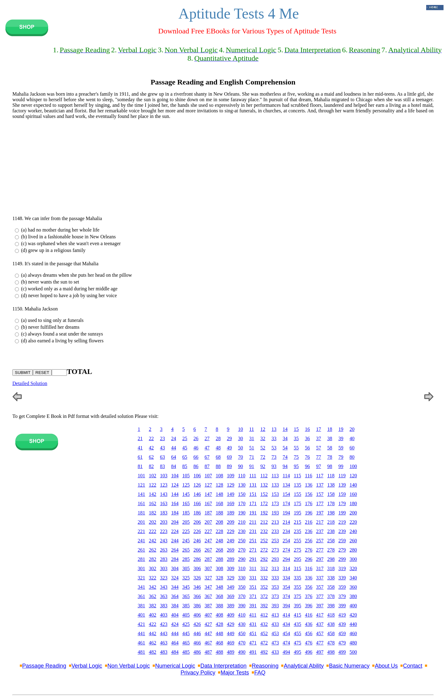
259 (342, 540)
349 (230, 587)
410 (242, 615)
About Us (386, 666)
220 (353, 522)
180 (353, 503)
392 (264, 605)
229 (230, 531)
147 (208, 494)
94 (285, 466)
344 (175, 587)
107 (208, 475)
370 (242, 596)
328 (219, 577)
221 (141, 531)
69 (229, 457)
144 (175, 494)
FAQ (259, 673)
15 (296, 429)
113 (275, 475)
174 (286, 503)
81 (140, 466)
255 (297, 540)
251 (253, 540)
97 (318, 466)
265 (186, 550)
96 (307, 466)
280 (353, 550)
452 (264, 633)
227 (208, 531)
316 (309, 568)
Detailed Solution (29, 383)
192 (264, 512)
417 (320, 615)
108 (219, 475)
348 (219, 587)
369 (230, 596)
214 (286, 522)
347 (208, 587)
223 (164, 531)
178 (331, 503)
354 (286, 587)
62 (151, 457)
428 (219, 624)
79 (341, 457)
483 (164, 652)
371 (253, 596)
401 (141, 615)
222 (152, 531)
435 (297, 624)
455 (297, 633)
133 (275, 485)
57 (318, 447)
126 (197, 485)
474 (286, 642)
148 (219, 494)
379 (342, 596)
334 (286, 577)
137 (320, 485)
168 (219, 503)
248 (219, 540)
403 (164, 615)
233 (275, 531)
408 (219, 615)
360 (353, 587)
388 (219, 605)
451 (253, 633)
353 (275, 587)
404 (175, 615)
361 (141, 596)
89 (229, 466)
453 (275, 633)
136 (309, 485)
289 (230, 559)
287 (208, 559)
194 (286, 512)
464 (175, 642)
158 (331, 494)
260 (353, 540)
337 (320, 577)
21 (140, 438)
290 (242, 559)
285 (186, 559)
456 (309, 633)
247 (208, 540)
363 (164, 596)
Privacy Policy (198, 673)
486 (197, 652)
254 (286, 540)
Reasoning (265, 666)
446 (197, 633)
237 (320, 531)
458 (331, 633)
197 (320, 512)
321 (141, 577)
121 (141, 485)
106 (197, 475)
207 (208, 522)
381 (141, 605)
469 (230, 642)
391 (253, 605)
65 (184, 457)
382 (152, 605)
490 (242, 652)
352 (264, 587)
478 (331, 642)
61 (140, 457)
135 (297, 485)
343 (164, 587)
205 (186, 522)
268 (219, 550)
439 (342, 624)
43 (162, 447)
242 (152, 540)
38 (329, 438)
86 (196, 466)
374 (286, 596)
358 (331, 587)
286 (197, 559)
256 (309, 540)
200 (353, 512)
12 (262, 429)
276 (309, 550)
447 (208, 633)
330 (242, 577)
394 (286, 605)
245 (186, 540)
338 (331, 577)
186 (197, 512)
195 (297, 512)
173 (275, 503)
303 (164, 568)
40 (352, 438)
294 (286, 559)
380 (353, 596)
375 (297, 596)
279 (342, 550)
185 (186, 512)
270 (242, 550)
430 (242, 624)
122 (152, 485)
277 (320, 550)
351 (253, 587)
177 (320, 503)
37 (318, 438)
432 (264, 624)
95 (296, 466)
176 (309, 503)
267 (208, 550)
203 (164, 522)
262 (152, 550)
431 (253, 624)
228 (219, 531)
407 (208, 615)
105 (186, 475)
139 (342, 485)
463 (164, 642)
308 (219, 568)
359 (342, 587)
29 (229, 438)
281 (141, 559)
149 (230, 494)
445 (186, 633)
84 (173, 466)
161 (141, 503)
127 (208, 485)
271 (253, 550)
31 (251, 438)
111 (252, 475)
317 (320, 568)
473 (275, 642)
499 (342, 652)
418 (331, 615)
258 (331, 540)
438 (331, 624)
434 (286, 624)
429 (230, 624)
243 (164, 540)
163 (164, 503)
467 (208, 642)
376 (309, 596)
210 (242, 522)
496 (309, 652)
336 (309, 577)
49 (229, 447)
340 (353, 577)
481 (141, 652)
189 (230, 512)
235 (297, 531)
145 (186, 494)
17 (318, 429)
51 (251, 447)
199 (342, 512)
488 (219, 652)
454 (286, 633)
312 (264, 568)
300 (353, 559)
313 (275, 568)
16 (307, 429)
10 (240, 429)
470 (242, 642)
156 (309, 494)
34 (285, 438)
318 (331, 568)
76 (307, 457)
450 (242, 633)
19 (341, 429)
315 (297, 568)
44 (173, 447)
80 (352, 457)
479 (342, 642)
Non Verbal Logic (128, 666)
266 (197, 550)
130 (242, 485)
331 (253, 577)
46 (196, 447)
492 (264, 652)
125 (186, 485)
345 (186, 587)
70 (240, 457)
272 (264, 550)
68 (218, 457)
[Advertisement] (223, 167)
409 (230, 615)
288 (219, 559)
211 (252, 522)
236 (309, 531)
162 (152, 503)
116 (308, 475)
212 (264, 522)
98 (329, 466)
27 (207, 438)
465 (186, 642)
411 (252, 615)
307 (208, 568)
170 (242, 503)
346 (197, 587)
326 (197, 577)
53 (274, 447)
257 (320, 540)
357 (320, 587)
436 (309, 624)
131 (253, 485)
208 (219, 522)
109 (230, 475)
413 (275, 615)
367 (208, 596)
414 (286, 615)
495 (297, 652)
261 (141, 550)
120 (353, 475)
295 (297, 559)
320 (353, 568)
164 (175, 503)
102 (152, 475)
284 (175, 559)
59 (341, 447)
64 (173, 457)
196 (309, 512)
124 (175, 485)
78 (329, 457)
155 (297, 494)
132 (264, 485)
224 (175, 531)
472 (264, 642)
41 (140, 447)
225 (186, 531)
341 (141, 587)
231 (253, 531)
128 (219, 485)
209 (230, 522)
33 (274, 438)
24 (173, 438)
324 (175, 577)
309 (230, 568)
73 (274, 457)
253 (275, 540)
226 (197, 531)
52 (262, 447)
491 (253, 652)
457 (320, 633)
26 (196, 438)
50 (240, 447)
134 (286, 485)
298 (331, 559)
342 (152, 587)
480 (353, 642)
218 (331, 522)
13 (274, 429)
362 (152, 596)
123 (164, 485)
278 (331, 550)
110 (241, 475)
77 (318, 457)
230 (242, 531)
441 (141, 633)
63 (162, 457)
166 (197, 503)
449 (230, 633)
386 (197, 605)
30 (240, 438)
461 (141, 642)
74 (285, 457)
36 (307, 438)
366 (197, 596)
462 (152, 642)
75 (296, 457)
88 (218, 466)
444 (175, 633)
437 (320, 624)
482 (152, 652)
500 (353, 652)
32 (262, 438)
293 (275, 559)
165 (186, 503)
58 (329, 447)
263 (164, 550)
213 (275, 522)
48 (218, 447)
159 (342, 494)
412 (264, 615)
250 (242, 540)
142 (152, 494)
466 (197, 642)
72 (262, 457)
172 (264, 503)
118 (330, 475)
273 (275, 550)
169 (230, 503)
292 (264, 559)
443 (164, 633)
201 (141, 522)
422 (152, 624)
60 (352, 447)
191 (253, 512)
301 (141, 568)
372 (264, 596)
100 (353, 466)
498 (331, 652)
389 (230, 605)
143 (164, 494)
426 (197, 624)
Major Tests (235, 673)
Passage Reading (44, 666)
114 (286, 475)
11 (251, 429)
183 (164, 512)
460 (353, 633)
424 (175, 624)
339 (342, 577)
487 (208, 652)
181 (141, 512)
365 (186, 596)
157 (320, 494)
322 (152, 577)
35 (296, 438)
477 (320, 642)
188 (219, 512)
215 (297, 522)
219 (342, 522)
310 (242, 568)
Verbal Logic (87, 666)
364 (175, 596)
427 (208, 624)
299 (342, 559)
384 (175, 605)
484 (175, 652)
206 (197, 522)
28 (218, 438)
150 (242, 494)
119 (342, 475)
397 (320, 605)
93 (274, 466)
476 (309, 642)
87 (207, 466)
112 (264, 475)
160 (353, 494)
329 (230, 577)
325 (186, 577)
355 (297, 587)
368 (219, 596)
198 (331, 512)
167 (208, 503)
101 (141, 475)
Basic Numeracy (349, 666)
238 (331, 531)
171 (253, 503)
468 (219, 642)
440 (353, 624)
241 (141, 540)
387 (208, 605)
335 (297, 577)
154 (286, 494)
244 (175, 540)
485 (186, 652)
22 (151, 438)
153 (275, 494)
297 (320, 559)
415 (297, 615)
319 (342, 568)
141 (141, 494)
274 (286, 550)
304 (175, 568)
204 (175, 522)
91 (251, 466)
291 (253, 559)
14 (285, 429)
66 (196, 457)
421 (141, 624)
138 (331, 485)
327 (208, 577)
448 (219, 633)
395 (297, 605)
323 (164, 577)
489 (230, 652)
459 (342, 633)
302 (152, 568)
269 (230, 550)
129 (230, 485)
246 (197, 540)
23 (162, 438)
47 (207, 447)
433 (275, 624)
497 (320, 652)
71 (251, 457)
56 (307, 447)
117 (319, 475)
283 (164, 559)
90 (240, 466)
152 (264, 494)
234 (286, 531)
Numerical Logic (175, 666)
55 (296, 447)
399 (342, 605)
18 (329, 429)
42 (151, 447)
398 (331, 605)
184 (175, 512)
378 (331, 596)
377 (320, 596)
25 (184, 438)
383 (164, 605)
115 (297, 475)
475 (297, 642)
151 (253, 494)
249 (230, 540)
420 (353, 615)
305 (186, 568)
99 (341, 466)
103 (164, 475)
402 (152, 615)
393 (275, 605)
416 (309, 615)
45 (184, 447)
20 (352, 429)
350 (242, 587)
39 (341, 438)
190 (242, 512)
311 (252, 568)
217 (320, 522)
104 (175, 475)
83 (162, 466)
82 (151, 466)
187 (208, 512)
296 (309, 559)
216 (309, 522)
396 (309, 605)
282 (152, 559)
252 (264, 540)
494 (286, 652)
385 (186, 605)
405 (186, 615)
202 (152, 522)
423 (164, 624)
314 (286, 568)
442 (152, 633)
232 (264, 531)
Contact (412, 666)
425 (186, 624)
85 (184, 466)
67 (207, 457)
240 (353, 531)
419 (342, 615)
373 (275, 596)
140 (353, 485)
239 (342, 531)
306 (197, 568)
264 (175, 550)
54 (285, 447)
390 (242, 605)
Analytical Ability (304, 666)
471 (253, 642)
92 (262, 466)
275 (297, 550)
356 (309, 587)
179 (342, 503)
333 (275, 577)
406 (197, 615)
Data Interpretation (223, 666)
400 (353, 605)
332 (264, 577)
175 (297, 503)
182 (152, 512)
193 (275, 512)
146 (197, 494)
